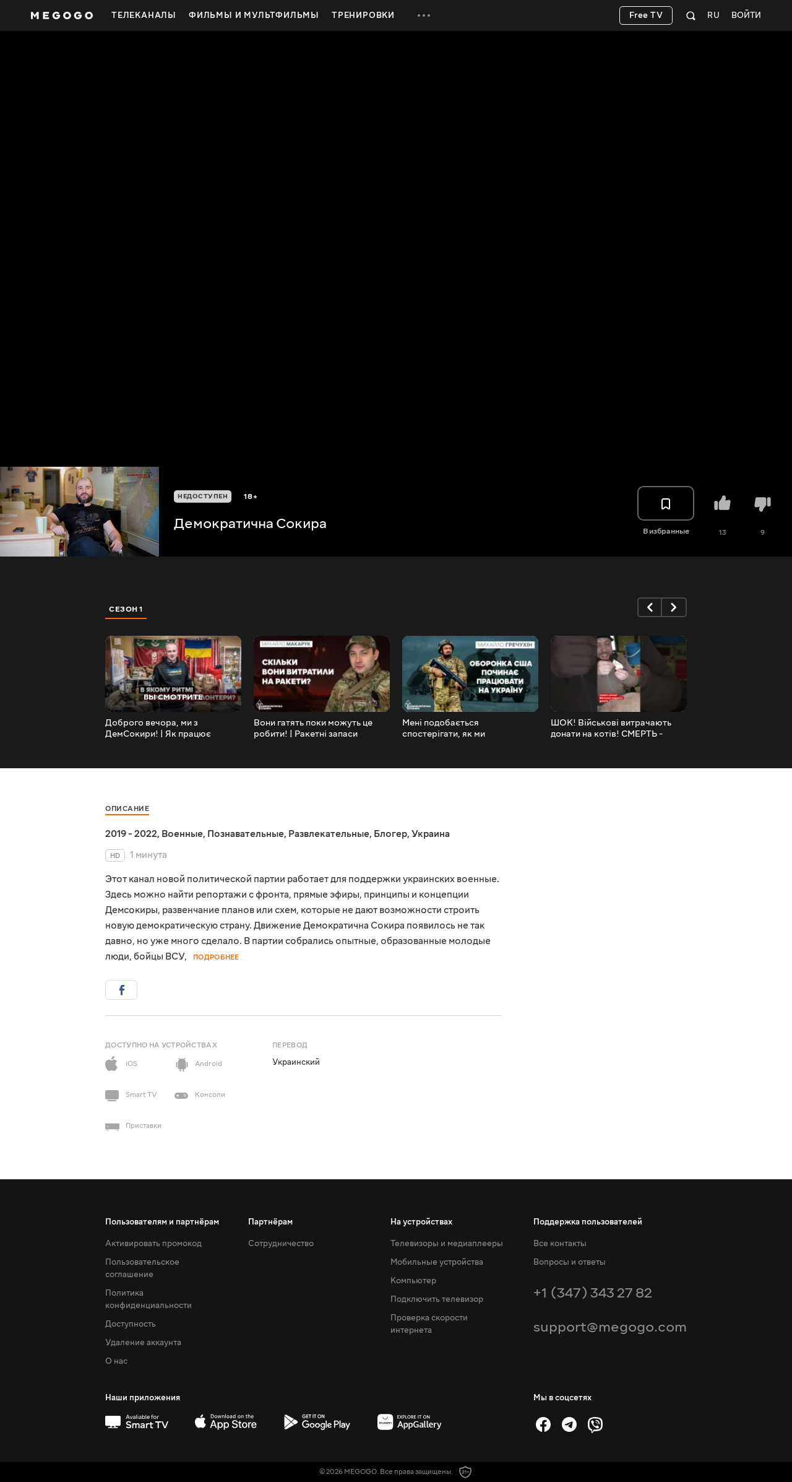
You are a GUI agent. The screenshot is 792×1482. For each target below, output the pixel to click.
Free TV (646, 15)
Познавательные (245, 834)
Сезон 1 (126, 609)
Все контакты (560, 1243)
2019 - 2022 (131, 834)
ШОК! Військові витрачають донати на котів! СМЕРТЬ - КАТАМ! (611, 728)
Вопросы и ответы (569, 1262)
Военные (182, 834)
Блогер (390, 834)
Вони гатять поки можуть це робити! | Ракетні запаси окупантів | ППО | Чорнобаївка (319, 728)
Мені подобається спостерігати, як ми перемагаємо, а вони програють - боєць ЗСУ (451, 728)
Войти (746, 16)
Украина (430, 834)
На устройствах (421, 1222)
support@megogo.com (610, 1327)
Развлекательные (328, 834)
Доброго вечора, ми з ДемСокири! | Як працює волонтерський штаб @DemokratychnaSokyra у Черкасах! (161, 728)
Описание (127, 808)
